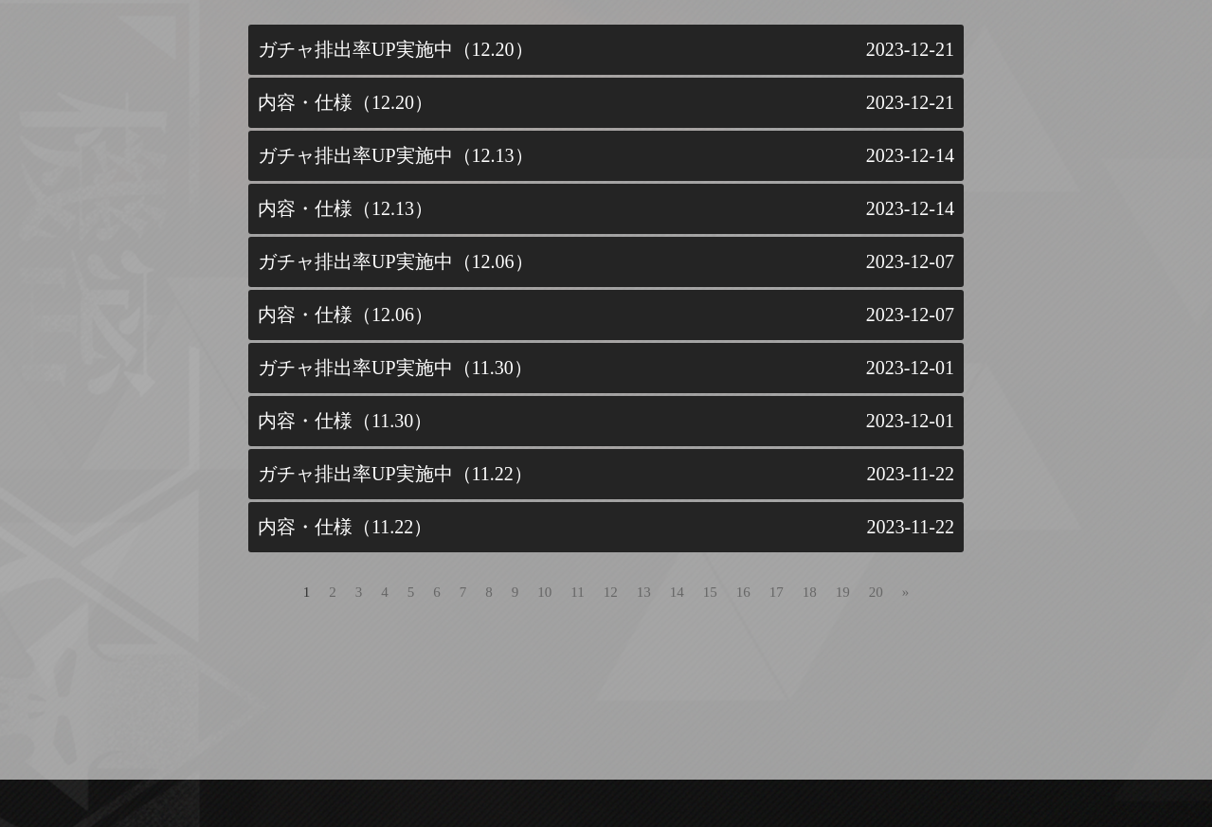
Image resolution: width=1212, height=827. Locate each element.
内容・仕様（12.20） (345, 102)
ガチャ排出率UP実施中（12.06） (396, 261)
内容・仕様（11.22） (345, 526)
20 (876, 592)
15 (710, 592)
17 (776, 592)
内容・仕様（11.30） (345, 420)
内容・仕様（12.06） (345, 314)
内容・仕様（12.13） (345, 208)
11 (577, 592)
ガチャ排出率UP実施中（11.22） (395, 473)
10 (544, 592)
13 (644, 592)
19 (843, 592)
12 (611, 592)
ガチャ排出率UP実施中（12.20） (396, 49)
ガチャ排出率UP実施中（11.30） (395, 367)
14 (677, 592)
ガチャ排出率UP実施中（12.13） (396, 155)
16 (743, 592)
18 (810, 592)
